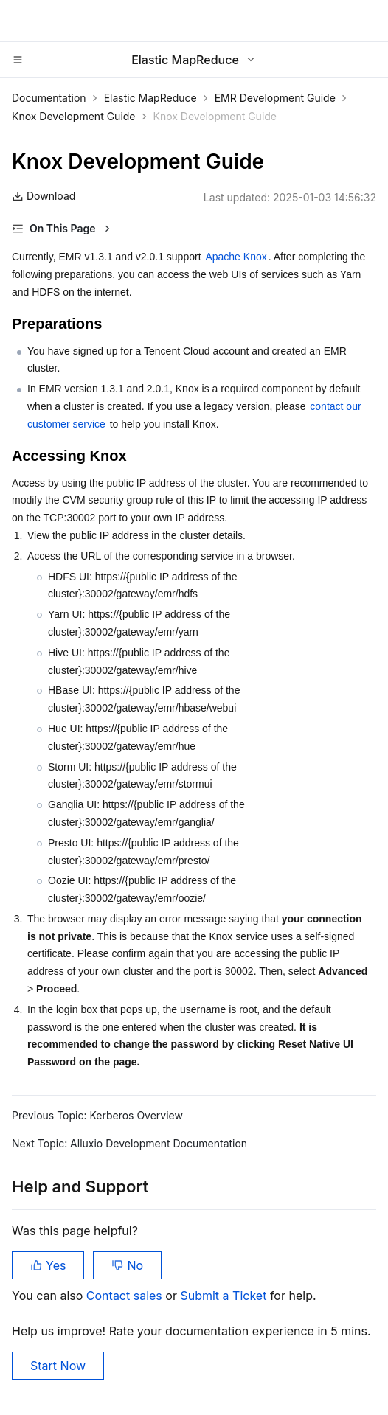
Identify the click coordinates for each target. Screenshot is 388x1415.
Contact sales (125, 1295)
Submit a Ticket (224, 1295)
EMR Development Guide (275, 97)
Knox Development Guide (74, 116)
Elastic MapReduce (150, 97)
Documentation (49, 97)
